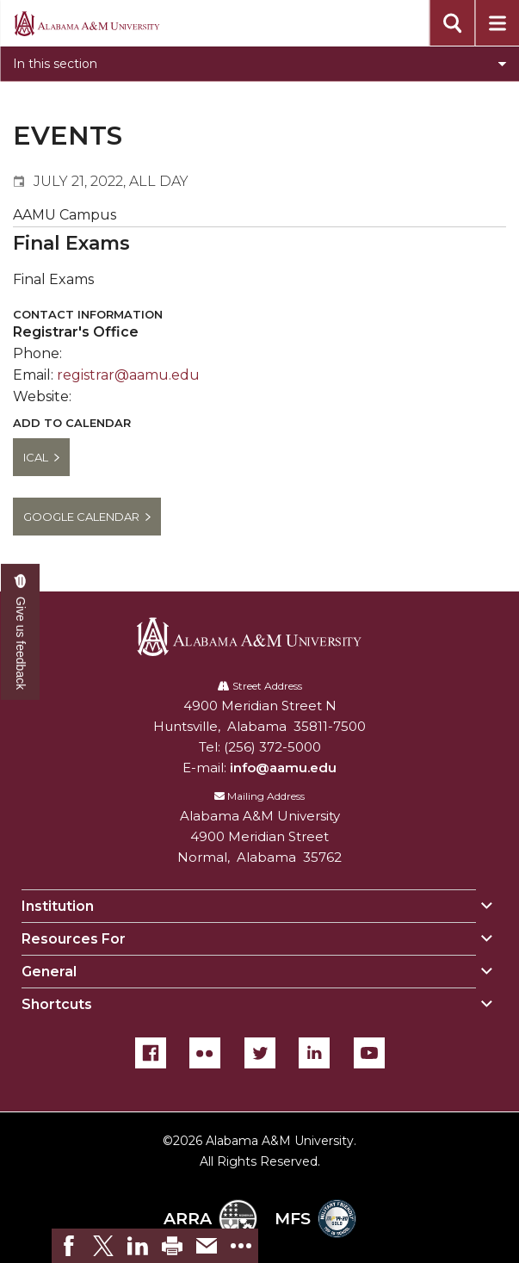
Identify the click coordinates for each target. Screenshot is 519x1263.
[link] (69, 1246)
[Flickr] (204, 1052)
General (49, 971)
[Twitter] (259, 1052)
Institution (58, 906)
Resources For (74, 939)
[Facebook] (150, 1052)
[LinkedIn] (314, 1052)
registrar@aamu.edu (128, 375)
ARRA (210, 1218)
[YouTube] (369, 1052)
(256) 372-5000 (272, 747)
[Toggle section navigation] (259, 63)
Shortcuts (57, 1004)
